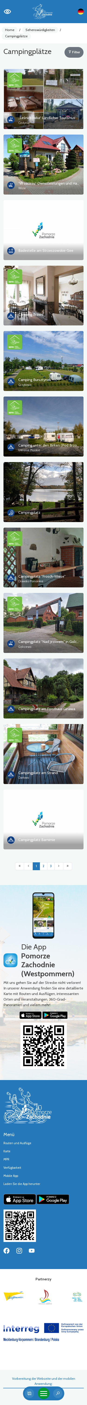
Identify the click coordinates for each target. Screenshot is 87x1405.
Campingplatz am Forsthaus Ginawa (46, 709)
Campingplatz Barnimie (36, 840)
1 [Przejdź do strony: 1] (36, 866)
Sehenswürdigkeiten (40, 30)
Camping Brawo (30, 314)
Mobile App (10, 1176)
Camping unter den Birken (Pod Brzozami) (51, 445)
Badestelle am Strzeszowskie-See (45, 250)
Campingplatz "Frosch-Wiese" (41, 576)
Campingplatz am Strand (38, 773)
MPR (6, 1159)
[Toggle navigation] (43, 1393)
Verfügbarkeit (12, 1167)
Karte (6, 1151)
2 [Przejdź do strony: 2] (43, 866)
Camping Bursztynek (34, 380)
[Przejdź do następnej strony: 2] (58, 866)
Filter (74, 52)
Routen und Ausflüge (17, 1143)
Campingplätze (16, 36)
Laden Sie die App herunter (21, 1184)
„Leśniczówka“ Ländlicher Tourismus (46, 118)
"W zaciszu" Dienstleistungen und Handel (51, 183)
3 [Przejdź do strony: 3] (51, 866)
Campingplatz (29, 512)
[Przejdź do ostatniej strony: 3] (67, 866)
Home (9, 30)
